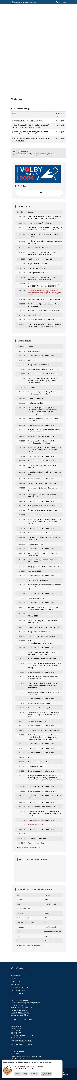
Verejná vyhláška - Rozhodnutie (39, 365)
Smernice (31, 834)
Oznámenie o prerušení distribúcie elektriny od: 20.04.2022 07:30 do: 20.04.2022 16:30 (45, 325)
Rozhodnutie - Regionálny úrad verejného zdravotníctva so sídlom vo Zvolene (43, 608)
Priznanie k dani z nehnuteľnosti (39, 248)
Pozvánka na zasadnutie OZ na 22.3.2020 (43, 807)
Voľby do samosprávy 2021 (38, 721)
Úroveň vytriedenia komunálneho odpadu (42, 510)
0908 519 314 (18, 1038)
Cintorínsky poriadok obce (37, 838)
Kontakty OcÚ (15, 975)
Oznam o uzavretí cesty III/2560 (39, 268)
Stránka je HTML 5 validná (20, 1012)
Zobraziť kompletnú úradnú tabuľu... (28, 848)
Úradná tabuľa (15, 984)
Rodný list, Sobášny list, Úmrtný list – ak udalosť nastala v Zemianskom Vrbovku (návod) (30, 126)
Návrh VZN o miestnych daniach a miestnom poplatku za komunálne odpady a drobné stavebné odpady (43, 380)
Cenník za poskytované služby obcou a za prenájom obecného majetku (42, 653)
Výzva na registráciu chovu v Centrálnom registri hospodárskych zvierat (42, 442)
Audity (30, 757)
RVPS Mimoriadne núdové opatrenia (41, 436)
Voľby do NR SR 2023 (35, 544)
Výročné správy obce (35, 403)
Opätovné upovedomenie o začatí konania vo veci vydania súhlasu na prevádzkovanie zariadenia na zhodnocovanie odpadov (44, 737)
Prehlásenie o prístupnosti (19, 1010)
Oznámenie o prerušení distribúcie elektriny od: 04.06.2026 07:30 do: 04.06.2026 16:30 (45, 217)
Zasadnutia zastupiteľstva (19, 987)
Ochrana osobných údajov (20, 1015)
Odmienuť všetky (21, 1074)
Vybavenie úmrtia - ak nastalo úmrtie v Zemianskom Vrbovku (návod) (31, 139)
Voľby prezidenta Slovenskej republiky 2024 (43, 506)
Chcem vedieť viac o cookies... (24, 1069)
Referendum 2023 (34, 571)
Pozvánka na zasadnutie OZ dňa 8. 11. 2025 (43, 374)
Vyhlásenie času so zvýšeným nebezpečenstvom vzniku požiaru (40, 642)
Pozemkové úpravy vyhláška (38, 580)
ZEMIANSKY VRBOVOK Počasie (40, 871)
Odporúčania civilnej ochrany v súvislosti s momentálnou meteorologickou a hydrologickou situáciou (45, 292)
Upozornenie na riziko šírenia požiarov (41, 636)
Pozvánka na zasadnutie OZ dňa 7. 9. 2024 (43, 461)
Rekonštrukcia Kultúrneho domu (39, 703)
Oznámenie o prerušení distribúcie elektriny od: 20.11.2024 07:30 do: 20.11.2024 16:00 (45, 285)
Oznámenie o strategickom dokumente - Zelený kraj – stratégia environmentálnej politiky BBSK (42, 685)
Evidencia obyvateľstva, (39, 153)
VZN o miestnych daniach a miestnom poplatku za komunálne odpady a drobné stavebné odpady (44, 449)
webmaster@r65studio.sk (24, 1035)
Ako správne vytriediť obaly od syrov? (41, 320)
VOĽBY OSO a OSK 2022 (37, 598)
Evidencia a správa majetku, (46, 155)
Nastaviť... (34, 1074)
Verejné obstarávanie (18, 990)
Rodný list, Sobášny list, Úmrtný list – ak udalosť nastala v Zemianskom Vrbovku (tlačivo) (30, 133)
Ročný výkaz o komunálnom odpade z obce (43, 566)
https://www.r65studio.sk (23, 1040)
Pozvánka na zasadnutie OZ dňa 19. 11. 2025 (44, 369)
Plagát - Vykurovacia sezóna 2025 (40, 259)
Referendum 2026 (34, 351)
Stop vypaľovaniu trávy (36, 315)
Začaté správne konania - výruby (39, 708)
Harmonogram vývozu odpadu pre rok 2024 (44, 310)
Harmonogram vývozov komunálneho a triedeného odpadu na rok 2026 (42, 253)
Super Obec (64, 1075)
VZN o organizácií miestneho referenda (42, 659)
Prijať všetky (46, 1074)
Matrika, (49, 153)
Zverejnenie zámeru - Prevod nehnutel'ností (44, 730)
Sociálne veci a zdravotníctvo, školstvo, (25, 155)
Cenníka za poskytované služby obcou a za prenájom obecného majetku (43, 393)
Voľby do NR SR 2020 (35, 825)
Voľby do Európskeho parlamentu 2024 (42, 483)
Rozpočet (31, 360)
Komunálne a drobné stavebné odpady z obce (44, 299)
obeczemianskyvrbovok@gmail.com (24, 2)
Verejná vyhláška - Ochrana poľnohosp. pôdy (44, 627)
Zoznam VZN (15, 981)
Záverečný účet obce (35, 398)
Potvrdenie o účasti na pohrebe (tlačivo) (27, 120)
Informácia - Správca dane (37, 515)
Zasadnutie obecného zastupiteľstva (41, 356)
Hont (46, 899)
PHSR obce (32, 387)
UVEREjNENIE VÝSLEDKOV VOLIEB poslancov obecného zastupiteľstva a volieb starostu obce (44, 714)
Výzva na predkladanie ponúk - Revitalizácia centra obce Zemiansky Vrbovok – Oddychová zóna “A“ (44, 813)
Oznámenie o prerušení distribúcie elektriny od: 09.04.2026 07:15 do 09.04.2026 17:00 (45, 229)
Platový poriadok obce (36, 843)
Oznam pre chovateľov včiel (38, 273)
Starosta (13, 978)
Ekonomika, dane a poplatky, (22, 153)
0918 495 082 (62, 2)
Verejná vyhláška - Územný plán (39, 632)
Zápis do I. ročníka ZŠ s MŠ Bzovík (40, 223)
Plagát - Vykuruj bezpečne (37, 263)
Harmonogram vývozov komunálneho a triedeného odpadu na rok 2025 (42, 278)
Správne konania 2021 (36, 766)
